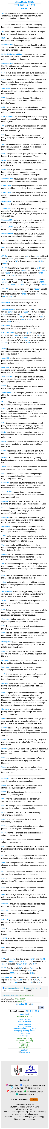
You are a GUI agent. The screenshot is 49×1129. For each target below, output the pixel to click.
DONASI (34, 1100)
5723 (30, 319)
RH (31, 1011)
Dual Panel (24, 1052)
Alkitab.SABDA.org (24, 1039)
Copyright (25, 1036)
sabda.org (31, 1119)
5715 (36, 309)
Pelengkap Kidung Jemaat (24, 1031)
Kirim (29, 991)
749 (27, 256)
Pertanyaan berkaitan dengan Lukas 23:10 (23, 988)
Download (24, 1014)
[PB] (33, 5)
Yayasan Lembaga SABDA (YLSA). (24, 1107)
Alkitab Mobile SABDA (24, 2)
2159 (41, 261)
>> (32, 9)
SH (27, 1011)
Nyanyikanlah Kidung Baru (24, 1029)
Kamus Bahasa (24, 1021)
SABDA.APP (24, 1043)
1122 (10, 259)
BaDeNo (24, 1045)
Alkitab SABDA (20, 999)
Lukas (21, 9)
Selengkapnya (32, 1088)
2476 (27, 259)
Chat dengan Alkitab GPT (26, 995)
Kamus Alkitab (24, 1019)
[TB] (22, 5)
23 (26, 9)
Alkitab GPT (22, 1001)
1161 (5, 264)
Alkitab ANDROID (24, 1016)
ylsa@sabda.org (36, 1117)
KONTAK (14, 1100)
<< (17, 9)
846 (16, 261)
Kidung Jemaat (24, 1026)
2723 (4, 261)
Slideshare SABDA (25, 1094)
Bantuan (24, 1050)
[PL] (28, 5)
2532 (37, 256)
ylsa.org (22, 1119)
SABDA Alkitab (14, 1092)
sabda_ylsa (11, 1085)
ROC (37, 1011)
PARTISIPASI (23, 1100)
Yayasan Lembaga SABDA (32, 1085)
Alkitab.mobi (24, 1034)
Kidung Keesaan (24, 1024)
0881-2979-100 (15, 1117)
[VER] (16, 5)
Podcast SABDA (33, 1092)
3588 (26, 312)
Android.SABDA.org (24, 1041)
